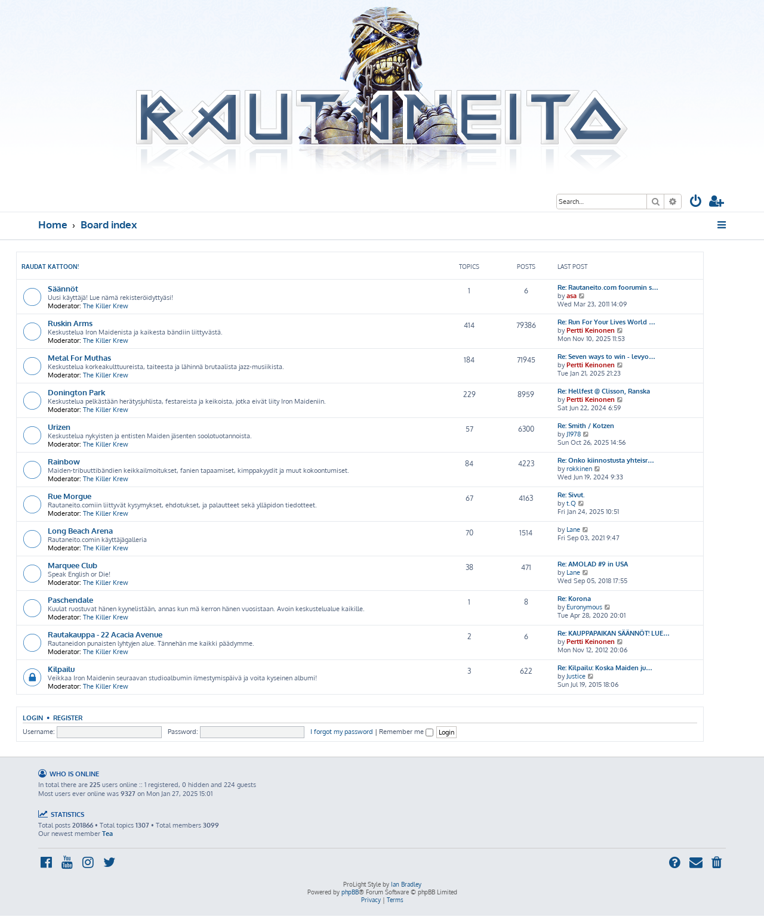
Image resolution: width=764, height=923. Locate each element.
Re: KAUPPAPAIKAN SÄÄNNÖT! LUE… (613, 633)
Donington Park (76, 392)
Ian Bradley (406, 884)
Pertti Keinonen (590, 330)
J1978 (573, 434)
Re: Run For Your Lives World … (606, 322)
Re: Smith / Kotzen (585, 426)
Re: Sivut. (571, 495)
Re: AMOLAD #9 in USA (592, 564)
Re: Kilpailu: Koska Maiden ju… (604, 668)
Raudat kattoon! (50, 266)
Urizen (59, 427)
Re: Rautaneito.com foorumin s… (607, 287)
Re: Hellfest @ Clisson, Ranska (603, 391)
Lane (573, 529)
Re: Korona (574, 598)
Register (67, 717)
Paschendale (70, 599)
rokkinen (579, 468)
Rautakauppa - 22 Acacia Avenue (105, 634)
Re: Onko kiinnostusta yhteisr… (605, 460)
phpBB (350, 892)
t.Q (571, 503)
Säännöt (63, 288)
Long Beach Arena (80, 530)
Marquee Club (72, 565)
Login (33, 717)
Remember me (406, 731)
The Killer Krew (105, 306)
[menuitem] (696, 202)
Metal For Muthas (79, 357)
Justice (576, 676)
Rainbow (64, 461)
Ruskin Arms (70, 323)
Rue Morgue (69, 496)
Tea (107, 833)
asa (571, 296)
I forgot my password (341, 731)
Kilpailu (61, 669)
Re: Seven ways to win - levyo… (606, 356)
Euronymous (584, 607)
